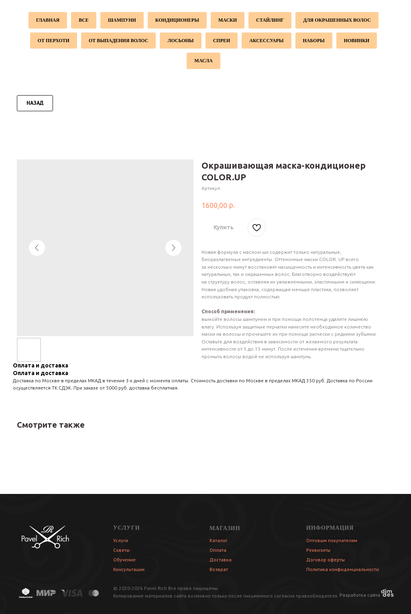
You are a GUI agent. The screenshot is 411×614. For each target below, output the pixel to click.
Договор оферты (325, 560)
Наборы (314, 40)
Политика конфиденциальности (342, 569)
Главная (47, 20)
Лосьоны (180, 40)
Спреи (221, 40)
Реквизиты (318, 550)
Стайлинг (270, 20)
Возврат (219, 569)
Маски (227, 20)
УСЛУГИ (126, 528)
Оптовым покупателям (331, 540)
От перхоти (53, 40)
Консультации (128, 569)
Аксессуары (266, 40)
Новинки (356, 40)
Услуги (120, 540)
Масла (203, 60)
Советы (121, 550)
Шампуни (122, 20)
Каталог (219, 540)
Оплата (218, 550)
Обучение (124, 560)
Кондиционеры (177, 20)
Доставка (221, 560)
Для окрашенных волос (337, 20)
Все (84, 20)
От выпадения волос (119, 40)
